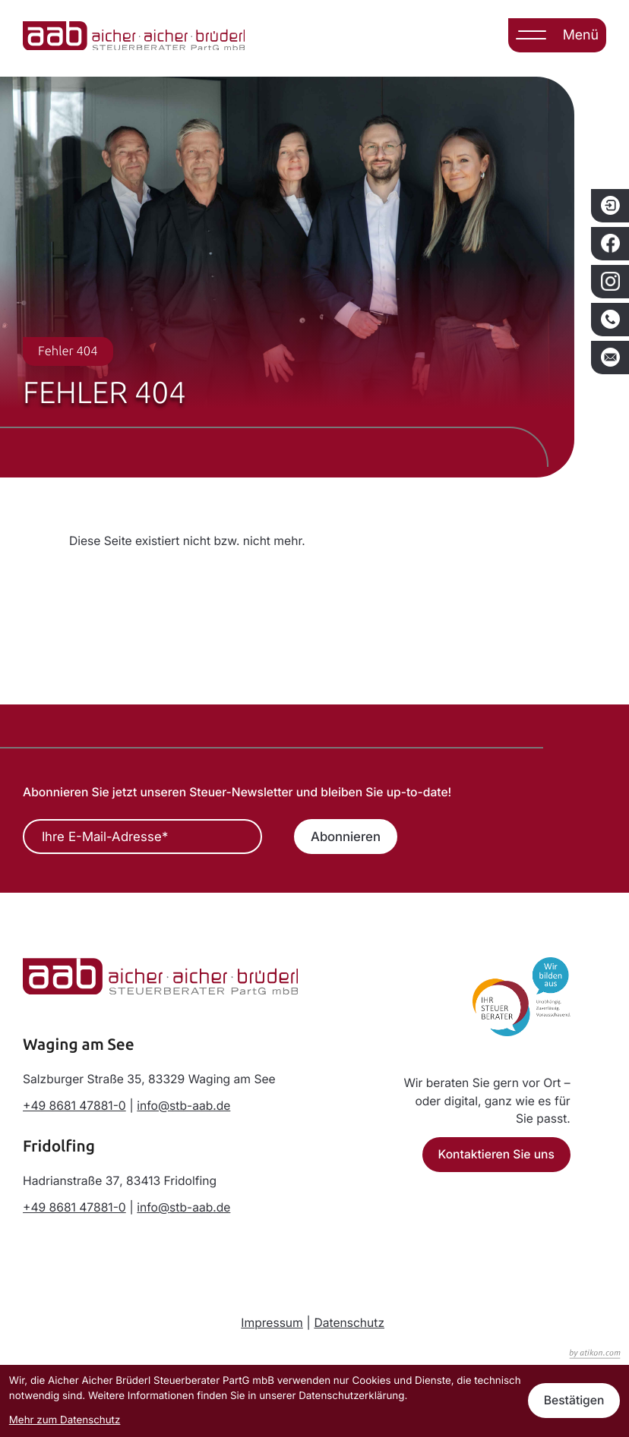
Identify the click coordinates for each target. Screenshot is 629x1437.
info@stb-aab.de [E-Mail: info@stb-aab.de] (183, 1105)
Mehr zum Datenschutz (65, 1420)
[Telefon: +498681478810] (74, 1105)
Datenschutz (349, 1323)
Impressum (272, 1323)
